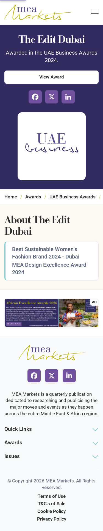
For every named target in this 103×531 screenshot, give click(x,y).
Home (10, 197)
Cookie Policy (51, 511)
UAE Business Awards (72, 197)
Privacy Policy (51, 519)
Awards (33, 197)
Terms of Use (52, 496)
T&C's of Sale (51, 503)
